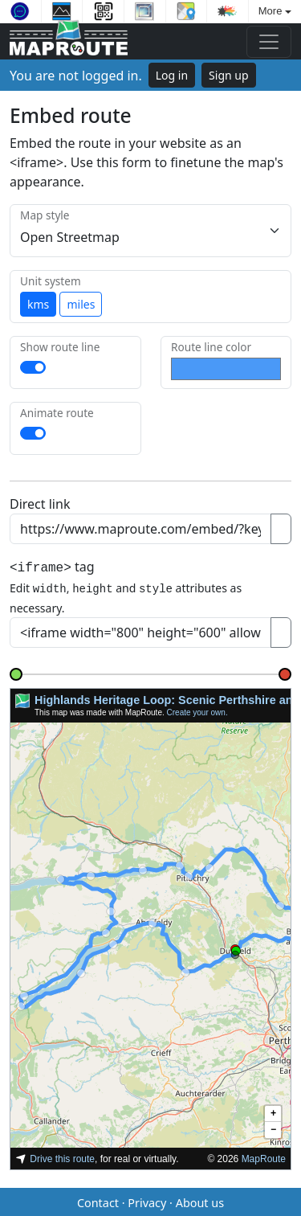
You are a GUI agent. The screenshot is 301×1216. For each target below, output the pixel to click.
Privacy (147, 1200)
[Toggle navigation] (268, 42)
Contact (98, 1200)
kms (38, 304)
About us (200, 1200)
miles (81, 304)
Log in (172, 75)
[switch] (33, 367)
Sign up (228, 75)
